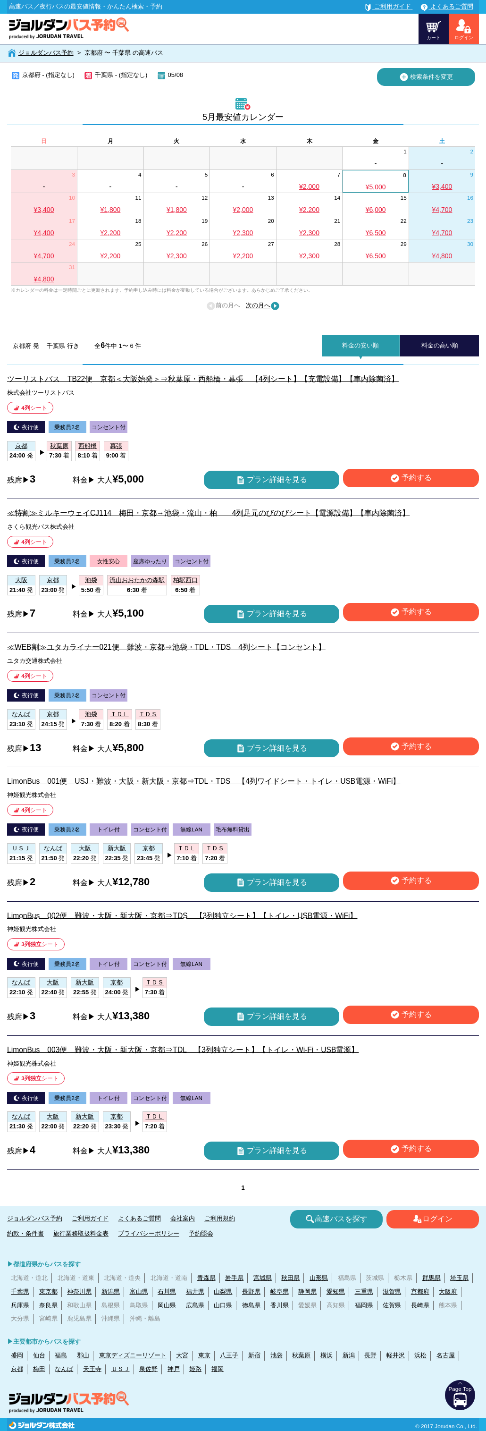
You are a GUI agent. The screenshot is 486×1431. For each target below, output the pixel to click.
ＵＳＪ (120, 1368)
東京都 (48, 1291)
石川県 (167, 1291)
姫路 (195, 1368)
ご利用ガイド (90, 1218)
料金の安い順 (360, 345)
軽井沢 (395, 1355)
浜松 (420, 1355)
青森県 (206, 1277)
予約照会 (201, 1233)
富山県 (139, 1291)
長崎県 (420, 1305)
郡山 (83, 1355)
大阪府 (448, 1291)
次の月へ (263, 306)
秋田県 (290, 1277)
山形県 (319, 1277)
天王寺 (92, 1368)
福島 (61, 1355)
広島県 (195, 1305)
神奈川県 (79, 1291)
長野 (370, 1355)
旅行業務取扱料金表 (81, 1233)
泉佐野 (148, 1368)
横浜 (326, 1355)
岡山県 (167, 1305)
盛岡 (17, 1355)
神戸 (174, 1368)
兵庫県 (20, 1305)
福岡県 (364, 1305)
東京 (204, 1355)
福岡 (217, 1368)
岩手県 (234, 1277)
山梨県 (223, 1291)
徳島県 (251, 1305)
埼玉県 (459, 1277)
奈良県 (48, 1305)
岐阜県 (279, 1291)
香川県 (279, 1305)
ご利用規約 (219, 1218)
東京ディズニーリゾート (133, 1355)
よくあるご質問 (139, 1218)
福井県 (195, 1291)
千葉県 (20, 1291)
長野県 (251, 1291)
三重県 (364, 1291)
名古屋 (445, 1355)
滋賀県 (392, 1291)
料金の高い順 (439, 345)
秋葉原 (301, 1355)
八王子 (229, 1355)
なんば (64, 1368)
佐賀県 (392, 1305)
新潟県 (110, 1291)
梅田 (39, 1368)
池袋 (276, 1355)
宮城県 (262, 1277)
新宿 (254, 1355)
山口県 (223, 1305)
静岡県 (307, 1291)
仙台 (39, 1355)
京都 (17, 1368)
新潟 (349, 1355)
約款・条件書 (25, 1233)
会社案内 (182, 1218)
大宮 (182, 1355)
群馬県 (431, 1277)
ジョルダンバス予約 (46, 52)
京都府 (420, 1291)
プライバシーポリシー (148, 1233)
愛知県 (336, 1291)
